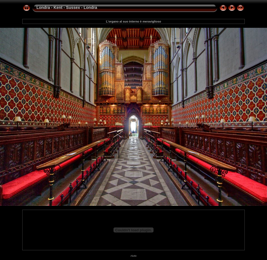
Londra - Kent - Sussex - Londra (66, 7)
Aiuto (133, 255)
